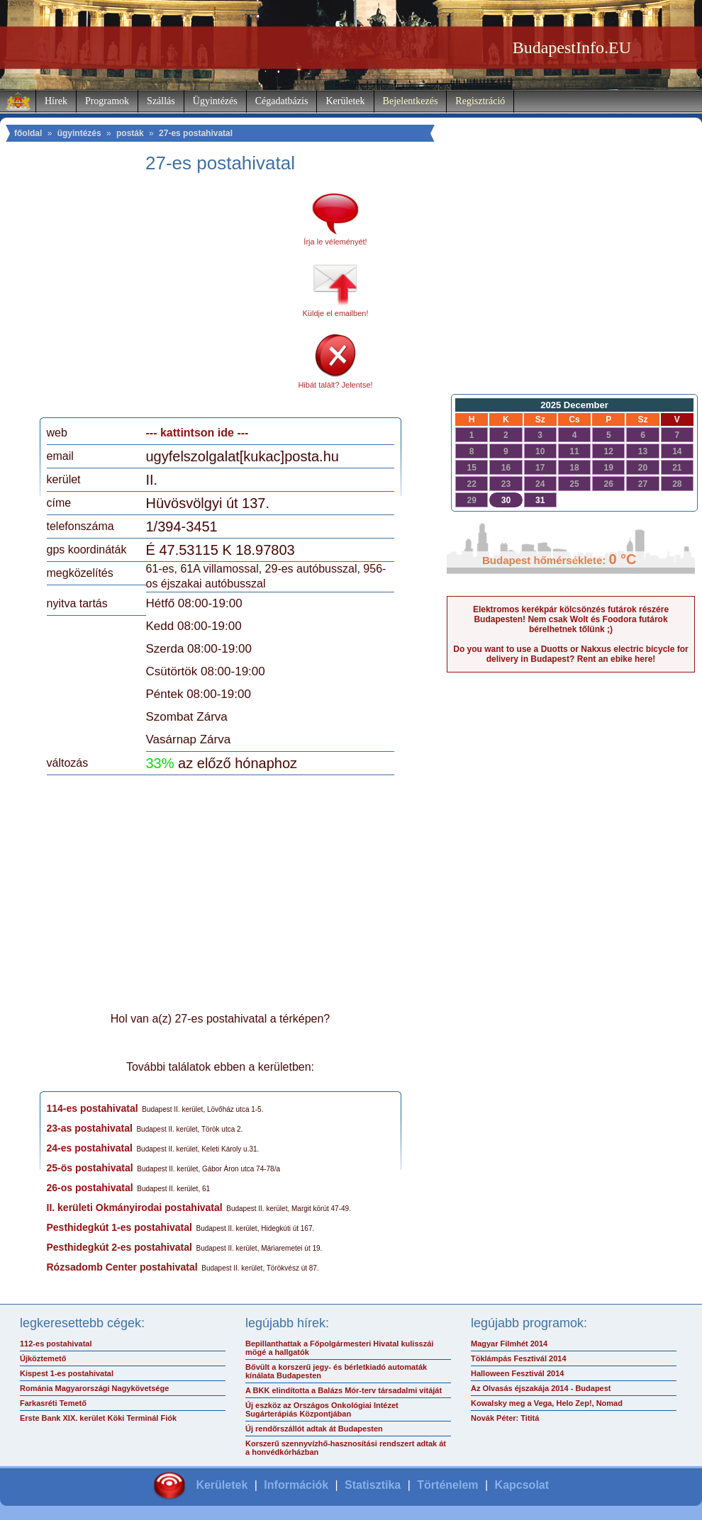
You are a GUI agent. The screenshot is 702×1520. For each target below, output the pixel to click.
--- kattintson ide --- (197, 433)
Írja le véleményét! (335, 241)
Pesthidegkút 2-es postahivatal (119, 1247)
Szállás (161, 101)
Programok (107, 101)
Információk (296, 1485)
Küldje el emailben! (336, 313)
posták (130, 133)
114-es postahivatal (92, 1108)
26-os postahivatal (90, 1187)
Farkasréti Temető (53, 1403)
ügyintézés (79, 133)
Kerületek (344, 101)
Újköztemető (43, 1358)
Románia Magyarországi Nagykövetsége (94, 1388)
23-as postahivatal (90, 1128)
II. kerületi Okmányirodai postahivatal (135, 1207)
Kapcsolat (522, 1485)
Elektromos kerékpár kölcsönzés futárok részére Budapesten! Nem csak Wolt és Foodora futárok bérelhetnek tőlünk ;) (571, 619)
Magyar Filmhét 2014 (509, 1343)
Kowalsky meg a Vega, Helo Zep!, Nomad (547, 1403)
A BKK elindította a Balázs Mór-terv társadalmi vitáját (343, 1390)
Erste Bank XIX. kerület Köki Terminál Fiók (98, 1418)
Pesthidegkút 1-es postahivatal (119, 1227)
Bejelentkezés (410, 101)
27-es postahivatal (196, 133)
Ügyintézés (215, 101)
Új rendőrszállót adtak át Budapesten (314, 1428)
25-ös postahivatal (90, 1167)
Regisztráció (480, 101)
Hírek (56, 101)
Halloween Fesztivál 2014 (517, 1373)
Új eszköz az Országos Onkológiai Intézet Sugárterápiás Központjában (322, 1409)
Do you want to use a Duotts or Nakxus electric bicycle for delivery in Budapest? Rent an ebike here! (570, 654)
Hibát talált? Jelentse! (335, 385)
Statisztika (373, 1485)
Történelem (447, 1485)
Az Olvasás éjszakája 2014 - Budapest (541, 1388)
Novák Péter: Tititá (505, 1418)
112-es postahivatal (56, 1343)
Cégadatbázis (281, 101)
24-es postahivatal (90, 1148)
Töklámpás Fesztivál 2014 (519, 1358)
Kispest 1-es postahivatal (66, 1373)
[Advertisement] (165, 300)
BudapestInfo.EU (572, 47)
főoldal (28, 133)
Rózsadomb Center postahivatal (122, 1267)
